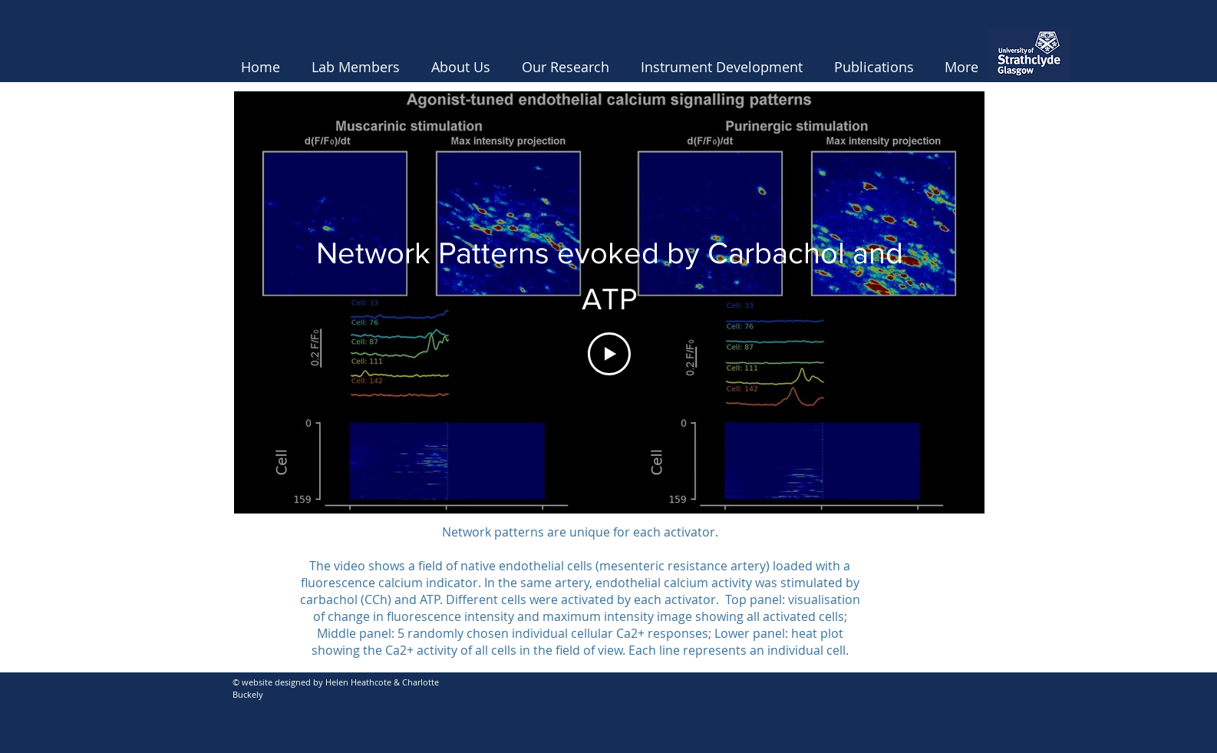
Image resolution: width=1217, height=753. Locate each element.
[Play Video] (609, 353)
